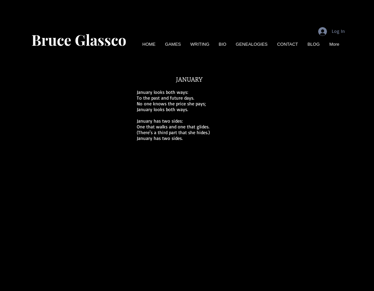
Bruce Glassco (78, 39)
